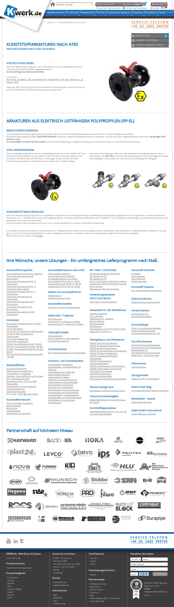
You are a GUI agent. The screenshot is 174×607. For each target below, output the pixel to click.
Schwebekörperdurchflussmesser (145, 345)
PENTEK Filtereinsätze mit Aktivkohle (106, 368)
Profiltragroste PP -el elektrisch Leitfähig (65, 324)
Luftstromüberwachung (58, 341)
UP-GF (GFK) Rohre (14, 328)
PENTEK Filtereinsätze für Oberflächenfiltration (101, 362)
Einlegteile (135, 273)
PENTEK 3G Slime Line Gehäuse (103, 343)
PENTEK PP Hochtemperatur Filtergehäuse (108, 351)
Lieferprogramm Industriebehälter (63, 382)
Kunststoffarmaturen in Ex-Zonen (62, 278)
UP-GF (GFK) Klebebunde (17, 339)
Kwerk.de (51, 22)
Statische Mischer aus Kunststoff (145, 302)
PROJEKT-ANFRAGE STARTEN (149, 44)
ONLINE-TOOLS (143, 35)
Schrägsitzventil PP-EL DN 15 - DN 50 (64, 286)
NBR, (25, 394)
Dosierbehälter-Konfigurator (60, 364)
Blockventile (11, 408)
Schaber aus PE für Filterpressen (145, 378)
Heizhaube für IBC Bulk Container (104, 289)
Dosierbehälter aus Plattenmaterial (63, 392)
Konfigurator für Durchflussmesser (146, 347)
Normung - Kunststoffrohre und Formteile (24, 376)
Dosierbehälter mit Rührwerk (60, 385)
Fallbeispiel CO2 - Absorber (102, 318)
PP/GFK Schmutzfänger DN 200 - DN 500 (23, 344)
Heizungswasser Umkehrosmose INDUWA (108, 379)
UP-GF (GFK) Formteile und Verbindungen (24, 331)
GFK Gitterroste (55, 319)
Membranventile (13, 405)
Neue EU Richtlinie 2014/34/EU (61, 276)
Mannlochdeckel (97, 321)
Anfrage (39, 235)
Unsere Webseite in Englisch (143, 414)
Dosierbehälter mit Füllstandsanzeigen (65, 397)
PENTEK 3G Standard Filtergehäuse (105, 345)
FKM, (30, 394)
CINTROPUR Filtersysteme (101, 371)
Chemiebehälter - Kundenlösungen (63, 395)
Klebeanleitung (54, 295)
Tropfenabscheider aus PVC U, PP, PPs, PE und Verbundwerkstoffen (108, 412)
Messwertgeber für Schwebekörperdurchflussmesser (145, 351)
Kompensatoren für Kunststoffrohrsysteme (141, 315)
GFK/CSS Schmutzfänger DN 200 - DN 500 (24, 346)
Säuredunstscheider (98, 313)
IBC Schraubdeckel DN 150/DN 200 (105, 273)
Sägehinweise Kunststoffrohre (19, 371)
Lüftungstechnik (55, 336)
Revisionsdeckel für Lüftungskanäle (63, 338)
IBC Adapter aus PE (98, 276)
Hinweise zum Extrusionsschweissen (64, 307)
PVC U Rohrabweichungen (18, 378)
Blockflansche (96, 326)
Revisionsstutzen (97, 324)
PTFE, (20, 394)
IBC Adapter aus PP (98, 278)
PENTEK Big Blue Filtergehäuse (103, 348)
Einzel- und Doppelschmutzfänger (146, 328)
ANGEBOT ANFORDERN (147, 40)
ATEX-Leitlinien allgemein (59, 273)
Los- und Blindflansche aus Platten (146, 290)
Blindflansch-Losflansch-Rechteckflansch (107, 390)
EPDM (35, 394)
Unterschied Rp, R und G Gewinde (21, 386)
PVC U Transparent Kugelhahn (19, 403)
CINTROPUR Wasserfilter (100, 374)
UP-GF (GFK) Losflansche (17, 341)
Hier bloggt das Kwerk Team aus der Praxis (150, 390)
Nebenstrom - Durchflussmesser (145, 355)
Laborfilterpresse (138, 367)
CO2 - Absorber (96, 316)
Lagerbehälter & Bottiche (59, 374)
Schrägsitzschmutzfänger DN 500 (145, 333)
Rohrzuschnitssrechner (16, 368)
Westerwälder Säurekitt (141, 402)
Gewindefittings (138, 278)
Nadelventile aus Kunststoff (18, 413)
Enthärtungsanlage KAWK (101, 376)
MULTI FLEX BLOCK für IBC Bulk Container (108, 281)
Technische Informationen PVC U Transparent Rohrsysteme (21, 287)
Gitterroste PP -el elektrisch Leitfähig (64, 321)
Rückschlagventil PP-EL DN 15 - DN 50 (64, 284)
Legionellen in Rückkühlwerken (103, 302)
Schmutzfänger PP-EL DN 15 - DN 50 (64, 281)
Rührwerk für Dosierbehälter (60, 387)
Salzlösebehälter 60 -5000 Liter (61, 372)
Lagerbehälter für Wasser (59, 377)
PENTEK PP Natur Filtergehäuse (103, 353)
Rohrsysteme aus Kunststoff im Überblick (24, 273)
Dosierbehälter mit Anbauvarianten (63, 390)
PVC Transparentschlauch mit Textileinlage (66, 352)
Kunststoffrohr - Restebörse (18, 373)
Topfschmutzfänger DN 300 (143, 331)
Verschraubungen (139, 281)
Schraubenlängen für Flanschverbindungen (15, 390)
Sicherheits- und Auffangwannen (62, 379)
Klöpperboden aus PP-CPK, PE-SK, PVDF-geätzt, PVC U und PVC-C (108, 330)
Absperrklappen (13, 411)
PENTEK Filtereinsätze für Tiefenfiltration (107, 366)
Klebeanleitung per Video (59, 298)
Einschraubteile (138, 276)
